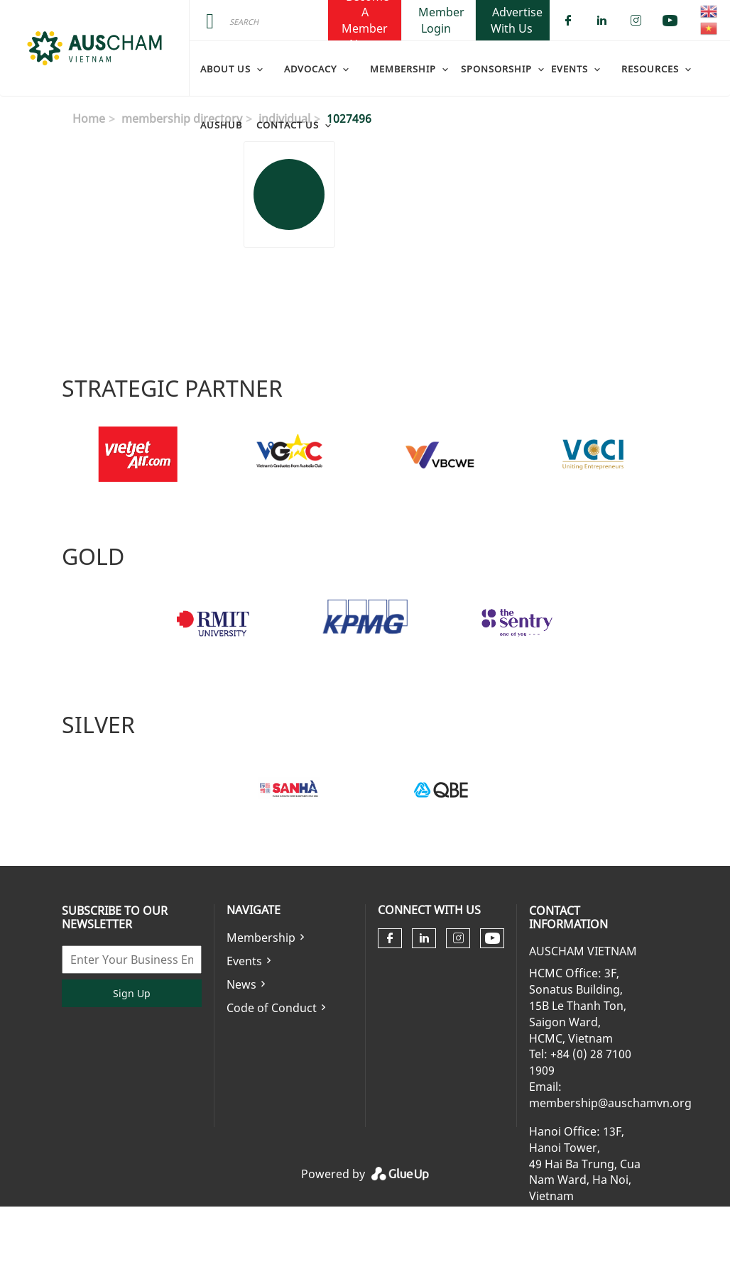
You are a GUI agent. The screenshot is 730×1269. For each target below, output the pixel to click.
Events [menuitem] (569, 68)
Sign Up (132, 993)
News (241, 984)
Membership (261, 937)
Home (88, 118)
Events (244, 961)
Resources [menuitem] (650, 68)
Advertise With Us (517, 19)
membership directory (181, 118)
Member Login (441, 19)
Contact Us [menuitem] (287, 125)
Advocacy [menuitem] (310, 68)
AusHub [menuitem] (221, 125)
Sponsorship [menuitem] (496, 68)
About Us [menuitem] (225, 68)
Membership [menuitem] (403, 68)
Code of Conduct (272, 1008)
